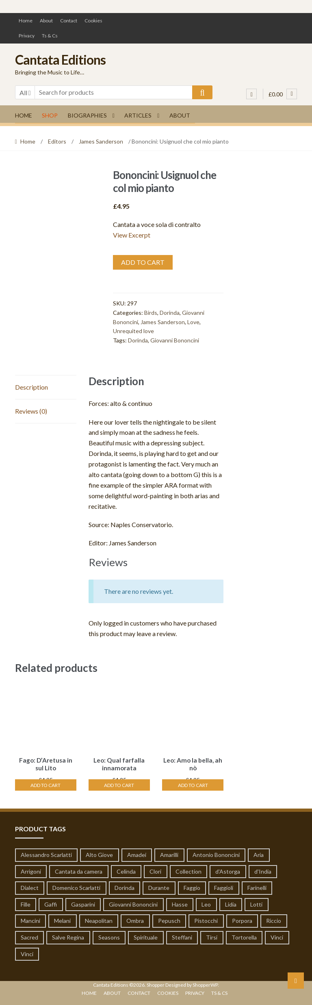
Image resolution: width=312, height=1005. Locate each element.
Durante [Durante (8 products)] (158, 886)
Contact (68, 20)
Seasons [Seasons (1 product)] (109, 936)
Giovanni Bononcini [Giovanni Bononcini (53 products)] (133, 903)
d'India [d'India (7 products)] (262, 869)
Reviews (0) (31, 411)
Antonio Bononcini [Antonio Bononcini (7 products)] (216, 853)
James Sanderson (101, 141)
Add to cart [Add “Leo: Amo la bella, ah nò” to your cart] (193, 783)
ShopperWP (205, 984)
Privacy (27, 36)
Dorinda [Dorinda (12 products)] (124, 886)
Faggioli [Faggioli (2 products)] (223, 886)
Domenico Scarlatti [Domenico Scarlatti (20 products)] (76, 886)
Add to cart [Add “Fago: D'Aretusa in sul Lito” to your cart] (45, 783)
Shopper (156, 984)
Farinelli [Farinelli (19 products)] (256, 886)
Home (25, 20)
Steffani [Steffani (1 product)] (182, 936)
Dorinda (170, 312)
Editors (57, 141)
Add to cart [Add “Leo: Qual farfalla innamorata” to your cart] (119, 783)
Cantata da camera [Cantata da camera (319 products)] (78, 869)
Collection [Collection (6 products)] (189, 869)
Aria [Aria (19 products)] (259, 853)
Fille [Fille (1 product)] (25, 903)
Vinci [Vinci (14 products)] (277, 936)
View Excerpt (131, 235)
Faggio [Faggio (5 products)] (192, 886)
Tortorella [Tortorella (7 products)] (244, 936)
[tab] (45, 387)
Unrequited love (133, 330)
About (46, 20)
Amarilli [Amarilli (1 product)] (169, 853)
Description (31, 387)
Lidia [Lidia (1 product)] (230, 903)
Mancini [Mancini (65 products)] (30, 919)
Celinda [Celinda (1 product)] (126, 869)
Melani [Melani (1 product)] (62, 919)
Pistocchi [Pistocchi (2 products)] (206, 919)
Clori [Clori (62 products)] (155, 869)
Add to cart (143, 262)
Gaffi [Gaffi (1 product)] (50, 903)
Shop (50, 115)
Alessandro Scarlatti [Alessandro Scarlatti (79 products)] (46, 853)
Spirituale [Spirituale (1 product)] (146, 936)
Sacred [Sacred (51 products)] (29, 936)
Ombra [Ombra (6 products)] (135, 919)
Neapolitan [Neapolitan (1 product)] (99, 919)
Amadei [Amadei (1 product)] (136, 853)
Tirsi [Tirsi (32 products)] (211, 936)
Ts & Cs (50, 36)
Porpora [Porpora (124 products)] (242, 919)
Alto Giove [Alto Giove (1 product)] (99, 853)
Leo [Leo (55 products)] (206, 903)
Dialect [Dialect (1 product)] (30, 886)
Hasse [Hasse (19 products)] (180, 903)
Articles (138, 115)
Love (193, 321)
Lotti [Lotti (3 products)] (256, 903)
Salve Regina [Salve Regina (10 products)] (68, 936)
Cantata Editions (60, 60)
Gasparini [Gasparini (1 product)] (83, 903)
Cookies (93, 20)
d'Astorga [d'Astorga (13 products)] (227, 869)
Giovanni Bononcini (174, 340)
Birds (150, 312)
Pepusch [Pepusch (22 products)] (169, 919)
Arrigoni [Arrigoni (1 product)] (31, 869)
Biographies (87, 115)
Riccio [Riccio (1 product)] (273, 919)
